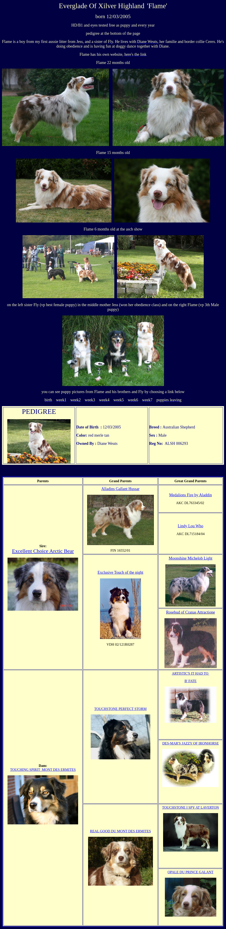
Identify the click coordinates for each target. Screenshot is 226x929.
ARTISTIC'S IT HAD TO (190, 673)
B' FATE (191, 681)
